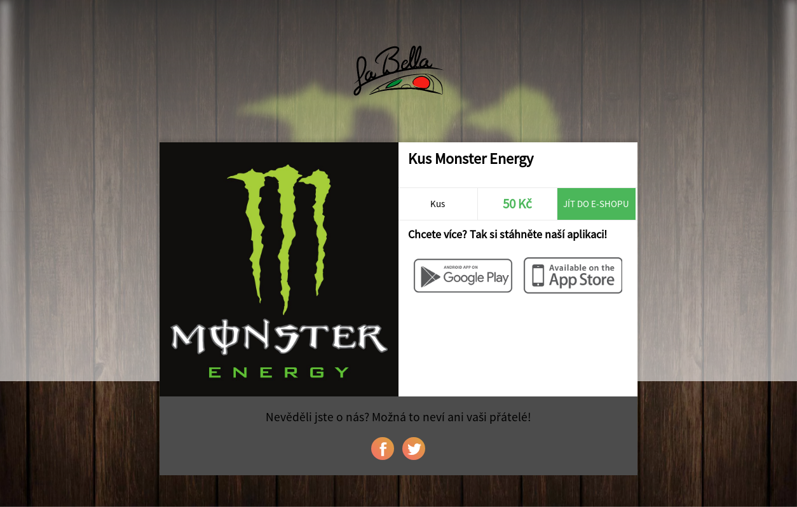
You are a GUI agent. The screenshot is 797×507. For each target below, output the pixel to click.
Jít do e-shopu (596, 204)
